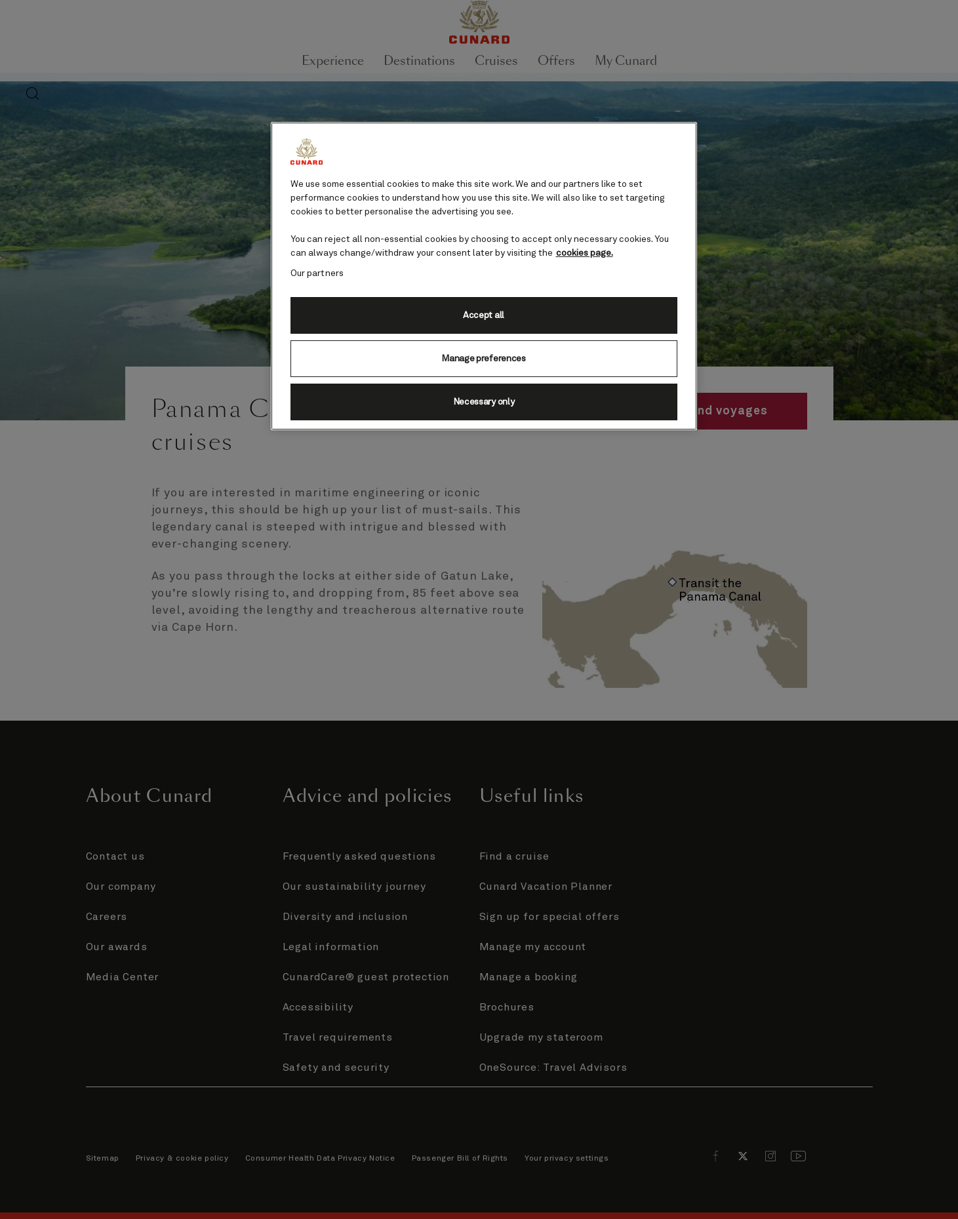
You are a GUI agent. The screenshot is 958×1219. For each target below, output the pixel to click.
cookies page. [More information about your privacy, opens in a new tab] (584, 253)
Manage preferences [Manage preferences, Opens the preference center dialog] (483, 358)
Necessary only (484, 402)
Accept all (483, 315)
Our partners (317, 273)
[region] (484, 276)
